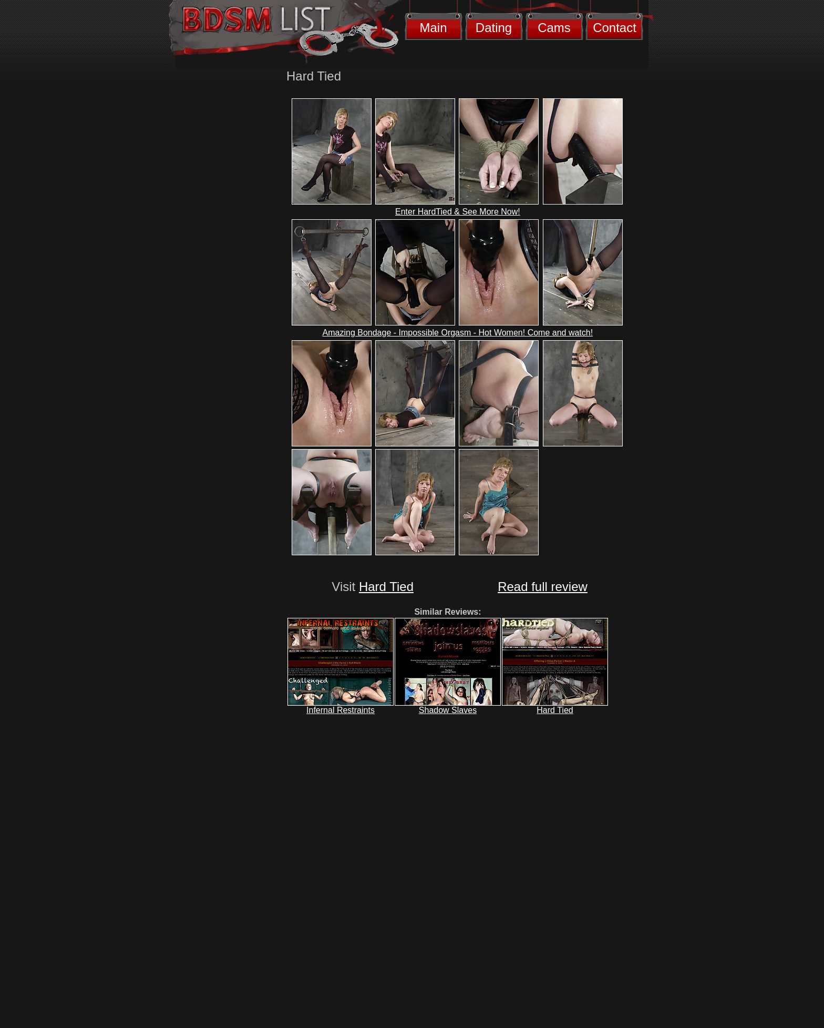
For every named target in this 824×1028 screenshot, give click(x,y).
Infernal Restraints (340, 710)
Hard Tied (386, 586)
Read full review (543, 586)
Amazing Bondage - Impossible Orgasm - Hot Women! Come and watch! (458, 332)
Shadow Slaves (448, 710)
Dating (494, 28)
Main (433, 28)
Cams (554, 28)
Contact (614, 28)
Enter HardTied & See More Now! (457, 211)
